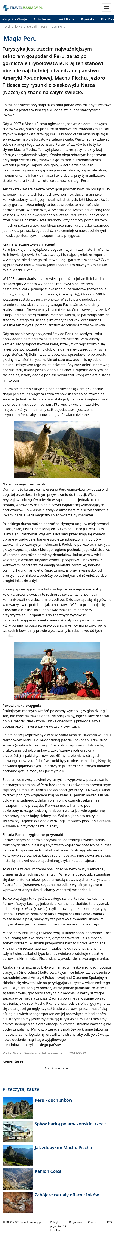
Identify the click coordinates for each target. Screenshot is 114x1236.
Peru (44, 26)
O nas (92, 1222)
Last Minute (66, 19)
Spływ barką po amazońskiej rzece (70, 1124)
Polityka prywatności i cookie (58, 1226)
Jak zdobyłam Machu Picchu (63, 1147)
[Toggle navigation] (106, 7)
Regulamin (76, 1222)
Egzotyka (88, 19)
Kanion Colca (48, 1171)
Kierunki (32, 26)
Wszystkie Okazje (14, 19)
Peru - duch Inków (53, 1100)
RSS (109, 1222)
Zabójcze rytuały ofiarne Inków (67, 1195)
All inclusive (42, 19)
